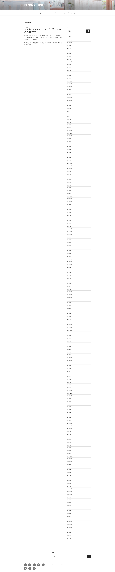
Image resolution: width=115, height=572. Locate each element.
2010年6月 (69, 439)
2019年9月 (69, 138)
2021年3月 (69, 89)
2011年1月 (69, 420)
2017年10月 (69, 201)
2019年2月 (69, 157)
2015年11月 (69, 261)
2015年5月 (69, 278)
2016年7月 (69, 242)
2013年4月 (69, 346)
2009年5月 (69, 475)
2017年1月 (69, 226)
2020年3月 (69, 122)
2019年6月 (69, 146)
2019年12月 (69, 130)
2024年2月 (69, 48)
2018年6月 (69, 179)
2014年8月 (69, 302)
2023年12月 (69, 51)
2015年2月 (69, 286)
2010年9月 (69, 431)
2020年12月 (69, 97)
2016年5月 (69, 245)
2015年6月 (69, 275)
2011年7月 (69, 404)
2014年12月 (69, 291)
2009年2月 (69, 483)
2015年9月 (69, 267)
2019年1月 (69, 160)
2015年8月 (69, 270)
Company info (47, 13)
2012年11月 (69, 360)
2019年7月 (69, 144)
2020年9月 (69, 105)
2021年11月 (69, 83)
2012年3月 (69, 382)
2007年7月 (69, 535)
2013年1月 (69, 354)
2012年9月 (69, 365)
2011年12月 (69, 390)
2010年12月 (69, 423)
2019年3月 (69, 155)
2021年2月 (69, 92)
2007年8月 (69, 532)
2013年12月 (69, 324)
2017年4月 (69, 218)
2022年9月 (69, 64)
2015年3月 (69, 283)
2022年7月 (69, 67)
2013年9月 (69, 333)
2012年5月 (69, 376)
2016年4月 (69, 248)
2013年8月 (69, 335)
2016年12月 (69, 228)
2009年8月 (69, 467)
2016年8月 (69, 239)
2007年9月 (69, 530)
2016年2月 (69, 253)
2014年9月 (69, 300)
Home (25, 13)
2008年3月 (69, 513)
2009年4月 (69, 478)
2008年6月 (69, 505)
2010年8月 (69, 434)
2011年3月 (69, 415)
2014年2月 (69, 319)
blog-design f (34, 5)
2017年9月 (69, 204)
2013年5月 (69, 343)
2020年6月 (69, 114)
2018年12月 (69, 163)
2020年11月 (69, 100)
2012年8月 (69, 368)
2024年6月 (69, 45)
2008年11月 (69, 491)
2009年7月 (69, 469)
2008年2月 (69, 516)
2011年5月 (69, 409)
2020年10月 (69, 103)
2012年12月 (69, 357)
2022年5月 (69, 72)
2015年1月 (69, 289)
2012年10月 (69, 363)
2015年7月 (69, 272)
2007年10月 (69, 527)
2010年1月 (69, 453)
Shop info (32, 13)
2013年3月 (69, 349)
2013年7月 (69, 338)
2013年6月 (69, 341)
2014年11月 (69, 294)
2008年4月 (69, 510)
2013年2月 (69, 352)
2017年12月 (69, 196)
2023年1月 (69, 59)
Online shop (56, 13)
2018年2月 (69, 190)
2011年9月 (69, 398)
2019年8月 (69, 141)
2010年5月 (69, 442)
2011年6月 (69, 406)
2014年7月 (69, 305)
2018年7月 (69, 177)
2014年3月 (69, 316)
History (39, 13)
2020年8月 (69, 108)
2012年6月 (69, 374)
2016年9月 (69, 237)
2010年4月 (69, 445)
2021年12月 (69, 81)
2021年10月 (69, 86)
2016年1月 (69, 256)
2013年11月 (69, 327)
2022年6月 (69, 70)
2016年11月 (69, 231)
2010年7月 (69, 437)
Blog (63, 13)
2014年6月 (69, 308)
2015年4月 (69, 281)
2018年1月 (69, 193)
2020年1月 (69, 127)
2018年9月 (69, 171)
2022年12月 (69, 62)
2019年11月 (69, 133)
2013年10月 (69, 330)
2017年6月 (69, 212)
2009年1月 (69, 486)
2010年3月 (69, 447)
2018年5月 (69, 182)
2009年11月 (69, 458)
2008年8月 (69, 499)
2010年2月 (69, 450)
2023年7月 (69, 56)
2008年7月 (69, 502)
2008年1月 (69, 519)
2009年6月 (69, 472)
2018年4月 (69, 185)
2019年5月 (69, 149)
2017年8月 (69, 207)
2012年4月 (69, 379)
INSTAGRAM (81, 13)
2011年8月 (69, 401)
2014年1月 (69, 322)
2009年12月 (69, 456)
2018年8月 (69, 174)
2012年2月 (69, 384)
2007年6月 (69, 538)
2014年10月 (69, 297)
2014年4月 (69, 313)
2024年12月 (69, 40)
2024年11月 (69, 42)
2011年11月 (69, 393)
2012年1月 (69, 387)
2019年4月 (69, 152)
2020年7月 (69, 111)
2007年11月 (69, 524)
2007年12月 (69, 521)
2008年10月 (69, 494)
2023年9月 (69, 53)
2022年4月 (69, 75)
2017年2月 (69, 223)
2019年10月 (69, 135)
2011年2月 (69, 417)
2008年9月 (69, 497)
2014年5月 (69, 311)
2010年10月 (69, 428)
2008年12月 (69, 489)
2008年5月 (69, 508)
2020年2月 (69, 124)
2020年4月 (69, 119)
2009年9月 (69, 464)
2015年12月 (69, 259)
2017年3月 (69, 220)
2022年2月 (69, 78)
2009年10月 (69, 461)
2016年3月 (69, 250)
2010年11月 (69, 426)
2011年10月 (69, 395)
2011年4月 (69, 412)
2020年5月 (69, 116)
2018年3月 (69, 187)
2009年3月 (69, 480)
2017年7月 (69, 209)
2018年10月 (69, 168)
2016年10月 (69, 234)
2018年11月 (69, 166)
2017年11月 (69, 198)
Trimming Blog (71, 13)
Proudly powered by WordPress (59, 564)
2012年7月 (69, 371)
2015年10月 (69, 264)
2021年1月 (69, 94)
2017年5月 (69, 215)
